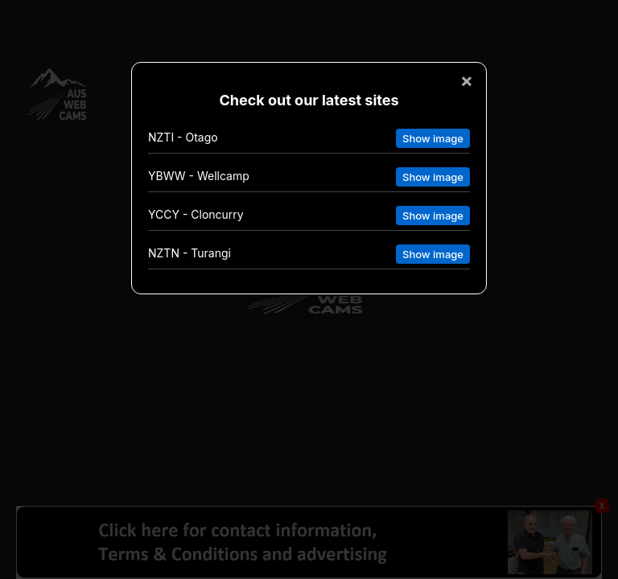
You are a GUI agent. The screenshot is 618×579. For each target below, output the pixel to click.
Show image (433, 138)
